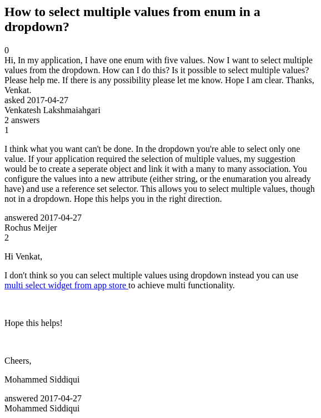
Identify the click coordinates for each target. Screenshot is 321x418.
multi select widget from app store (66, 285)
